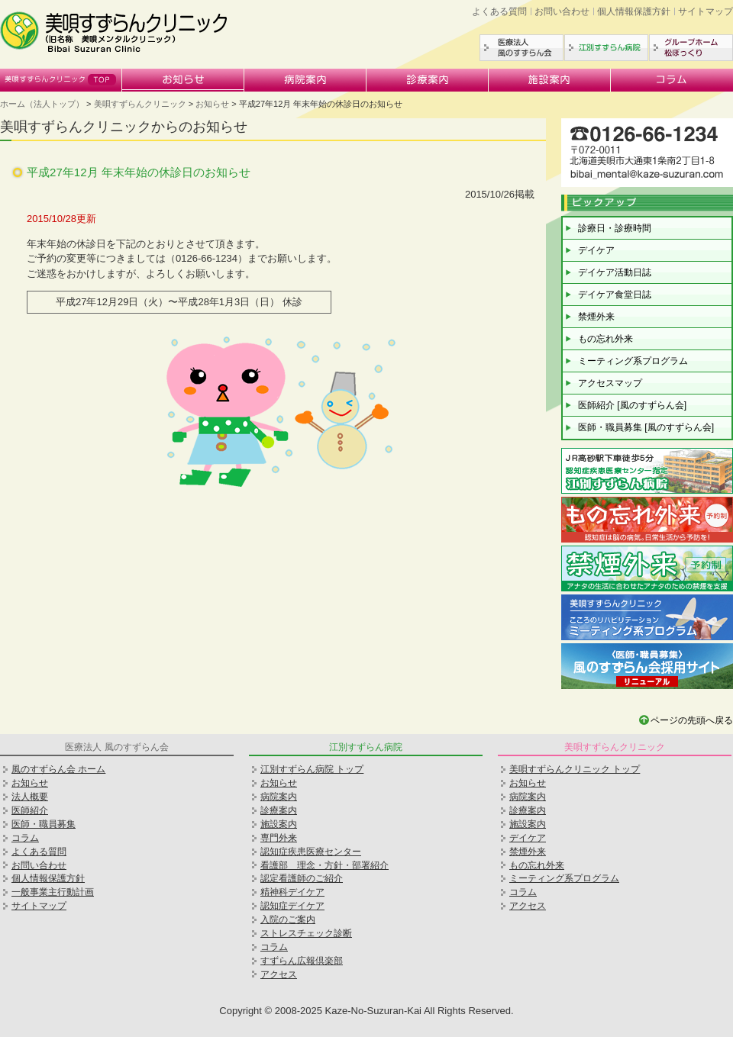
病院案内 (305, 80)
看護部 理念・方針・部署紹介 (324, 865)
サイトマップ (705, 11)
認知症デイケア (292, 905)
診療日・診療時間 (614, 228)
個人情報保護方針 (633, 11)
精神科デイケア (292, 892)
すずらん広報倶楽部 (301, 960)
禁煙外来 (596, 316)
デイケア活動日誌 (614, 272)
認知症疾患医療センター (310, 851)
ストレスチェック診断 (306, 933)
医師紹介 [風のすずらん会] (632, 405)
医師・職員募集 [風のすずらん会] (646, 427)
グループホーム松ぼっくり (691, 47)
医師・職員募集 (43, 824)
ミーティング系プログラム (633, 361)
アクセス (278, 974)
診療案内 (427, 80)
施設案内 (550, 80)
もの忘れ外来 (605, 338)
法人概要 (29, 796)
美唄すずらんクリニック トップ (574, 769)
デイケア (596, 250)
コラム (672, 80)
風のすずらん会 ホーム (58, 769)
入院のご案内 (287, 919)
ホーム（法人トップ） (42, 103)
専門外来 (278, 837)
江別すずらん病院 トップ (311, 769)
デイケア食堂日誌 (614, 294)
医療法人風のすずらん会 (521, 47)
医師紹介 (29, 810)
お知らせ (183, 80)
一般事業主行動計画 (52, 892)
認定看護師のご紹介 (301, 878)
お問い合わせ (561, 11)
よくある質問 (499, 11)
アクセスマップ (610, 383)
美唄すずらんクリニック (61, 80)
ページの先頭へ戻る (692, 720)
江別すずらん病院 (606, 47)
